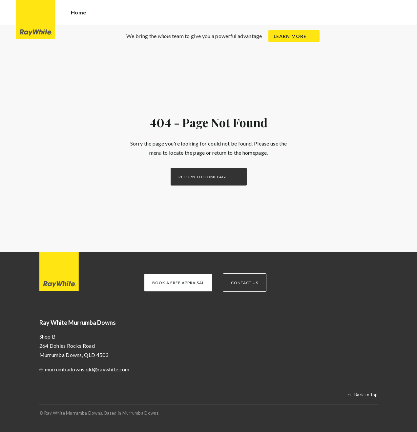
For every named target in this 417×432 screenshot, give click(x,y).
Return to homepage (203, 176)
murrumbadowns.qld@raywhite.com (87, 369)
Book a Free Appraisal (178, 282)
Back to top (366, 394)
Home (78, 12)
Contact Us (244, 282)
